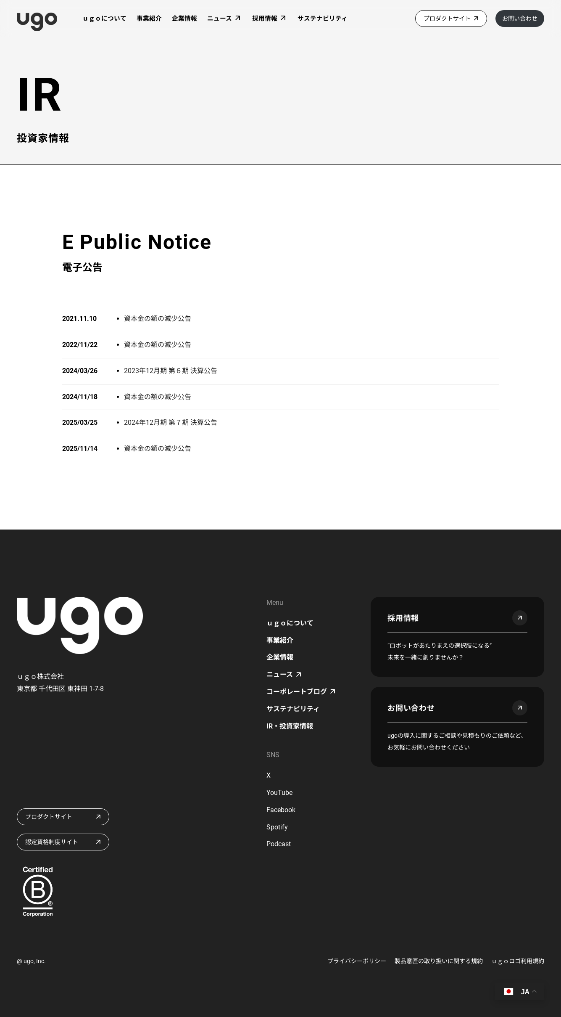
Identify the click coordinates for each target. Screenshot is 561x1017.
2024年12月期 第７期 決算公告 (170, 422)
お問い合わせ (519, 18)
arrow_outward (520, 617)
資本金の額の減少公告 (157, 319)
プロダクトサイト (447, 18)
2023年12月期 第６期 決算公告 (170, 371)
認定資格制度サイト (51, 842)
